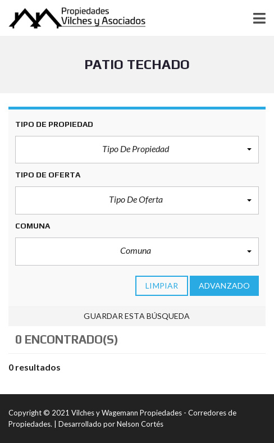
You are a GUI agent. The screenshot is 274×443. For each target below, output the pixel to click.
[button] (137, 150)
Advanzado (224, 285)
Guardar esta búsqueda (137, 316)
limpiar (161, 285)
